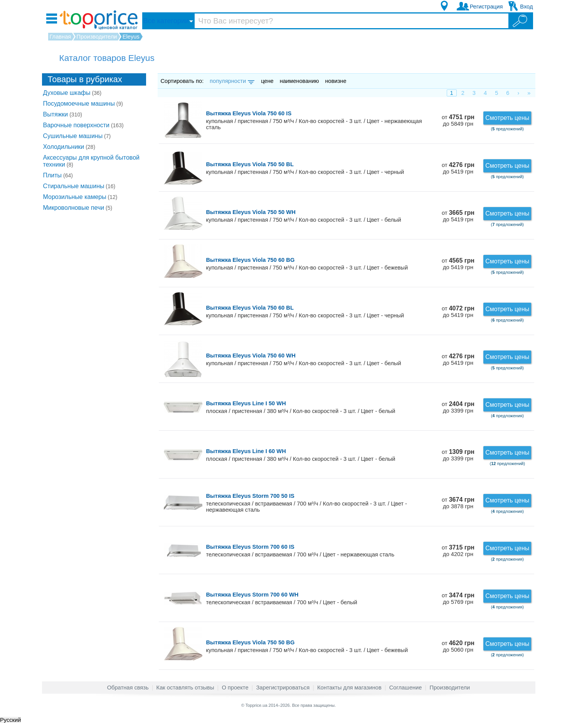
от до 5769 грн (458, 598)
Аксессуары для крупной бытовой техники (91, 161)
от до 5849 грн (458, 120)
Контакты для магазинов (349, 687)
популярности (231, 81)
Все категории (166, 21)
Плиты (58, 175)
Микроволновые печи (78, 207)
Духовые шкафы (72, 92)
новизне (335, 81)
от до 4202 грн (458, 550)
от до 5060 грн (458, 646)
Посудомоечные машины (83, 103)
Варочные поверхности (83, 125)
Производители (449, 687)
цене (267, 81)
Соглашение (405, 687)
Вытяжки (62, 114)
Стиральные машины (79, 186)
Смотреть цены (507, 118)
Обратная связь (128, 687)
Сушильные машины (77, 136)
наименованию (299, 81)
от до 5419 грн (458, 168)
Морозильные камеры (80, 197)
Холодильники (69, 146)
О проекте (235, 687)
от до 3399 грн (458, 407)
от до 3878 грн (458, 503)
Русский (10, 720)
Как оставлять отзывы (185, 687)
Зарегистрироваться (283, 687)
